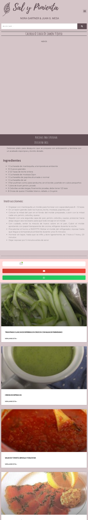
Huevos (44, 41)
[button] (85, 11)
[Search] (82, 26)
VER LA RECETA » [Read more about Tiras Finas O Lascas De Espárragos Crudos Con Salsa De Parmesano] (11, 338)
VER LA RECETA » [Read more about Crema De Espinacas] (11, 401)
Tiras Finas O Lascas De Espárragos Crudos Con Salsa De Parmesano (33, 332)
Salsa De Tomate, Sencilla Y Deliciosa (20, 458)
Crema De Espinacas (13, 395)
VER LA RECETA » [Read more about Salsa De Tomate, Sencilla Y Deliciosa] (11, 464)
